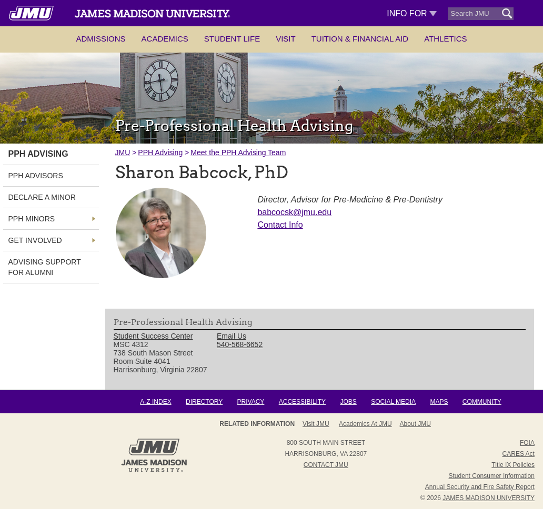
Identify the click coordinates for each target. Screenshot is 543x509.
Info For (412, 13)
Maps (439, 401)
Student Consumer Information (492, 476)
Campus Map (408, 423)
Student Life (232, 38)
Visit (286, 38)
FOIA (527, 442)
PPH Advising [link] (38, 153)
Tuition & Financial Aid (359, 38)
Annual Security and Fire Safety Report (480, 487)
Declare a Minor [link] (42, 197)
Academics (165, 38)
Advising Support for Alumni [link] (44, 267)
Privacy (251, 401)
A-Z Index (155, 401)
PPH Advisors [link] (35, 175)
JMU (122, 152)
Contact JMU (326, 465)
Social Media (393, 401)
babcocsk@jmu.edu (294, 212)
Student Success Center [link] (153, 336)
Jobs (348, 401)
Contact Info (280, 224)
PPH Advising (160, 152)
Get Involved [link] (35, 240)
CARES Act (518, 453)
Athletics (445, 38)
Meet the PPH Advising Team (238, 152)
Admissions (100, 38)
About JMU (322, 423)
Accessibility (302, 401)
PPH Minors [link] (31, 219)
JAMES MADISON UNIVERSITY (489, 498)
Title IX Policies (513, 465)
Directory (204, 401)
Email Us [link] (231, 336)
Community (481, 401)
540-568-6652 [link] (240, 344)
